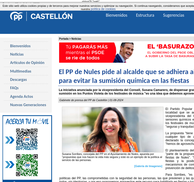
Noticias (76, 38)
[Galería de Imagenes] (148, 166)
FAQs (14, 87)
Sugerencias (173, 15)
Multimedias (20, 71)
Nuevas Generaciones (28, 104)
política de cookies (103, 9)
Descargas (18, 79)
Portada (63, 38)
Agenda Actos (21, 96)
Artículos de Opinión (27, 62)
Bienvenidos (20, 45)
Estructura (145, 15)
